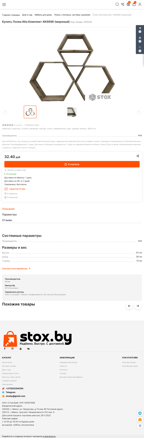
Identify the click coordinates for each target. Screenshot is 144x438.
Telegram (8, 392)
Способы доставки (130, 366)
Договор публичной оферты (71, 377)
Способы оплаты (129, 362)
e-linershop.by (49, 436)
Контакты (64, 370)
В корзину (72, 164)
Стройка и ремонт (9, 381)
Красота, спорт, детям (11, 377)
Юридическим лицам (68, 362)
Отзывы (63, 373)
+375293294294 (12, 388)
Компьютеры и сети (10, 373)
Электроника (7, 384)
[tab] (72, 209)
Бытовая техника (9, 366)
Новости (63, 366)
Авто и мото (7, 362)
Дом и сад (6, 370)
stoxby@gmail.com (15, 396)
